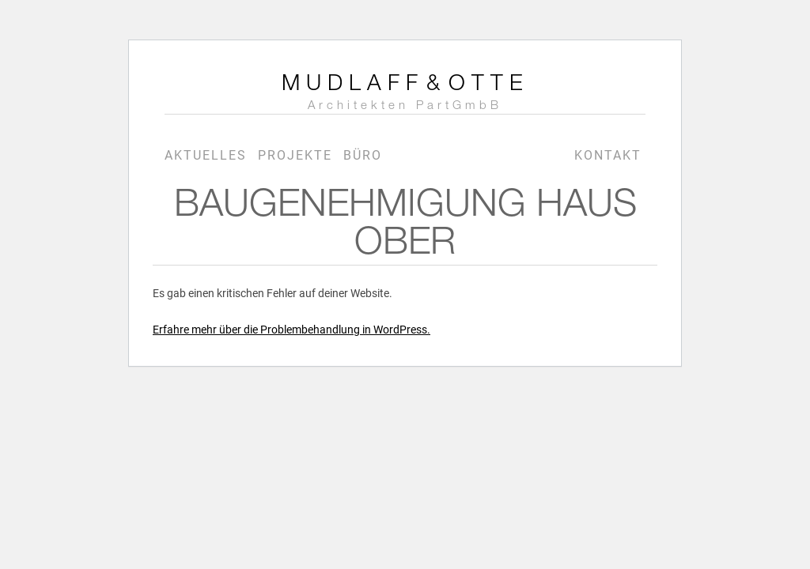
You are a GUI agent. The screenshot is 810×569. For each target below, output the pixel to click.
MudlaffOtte (405, 93)
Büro (362, 155)
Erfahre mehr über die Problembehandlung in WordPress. (291, 329)
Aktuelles (206, 155)
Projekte (295, 155)
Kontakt (608, 155)
